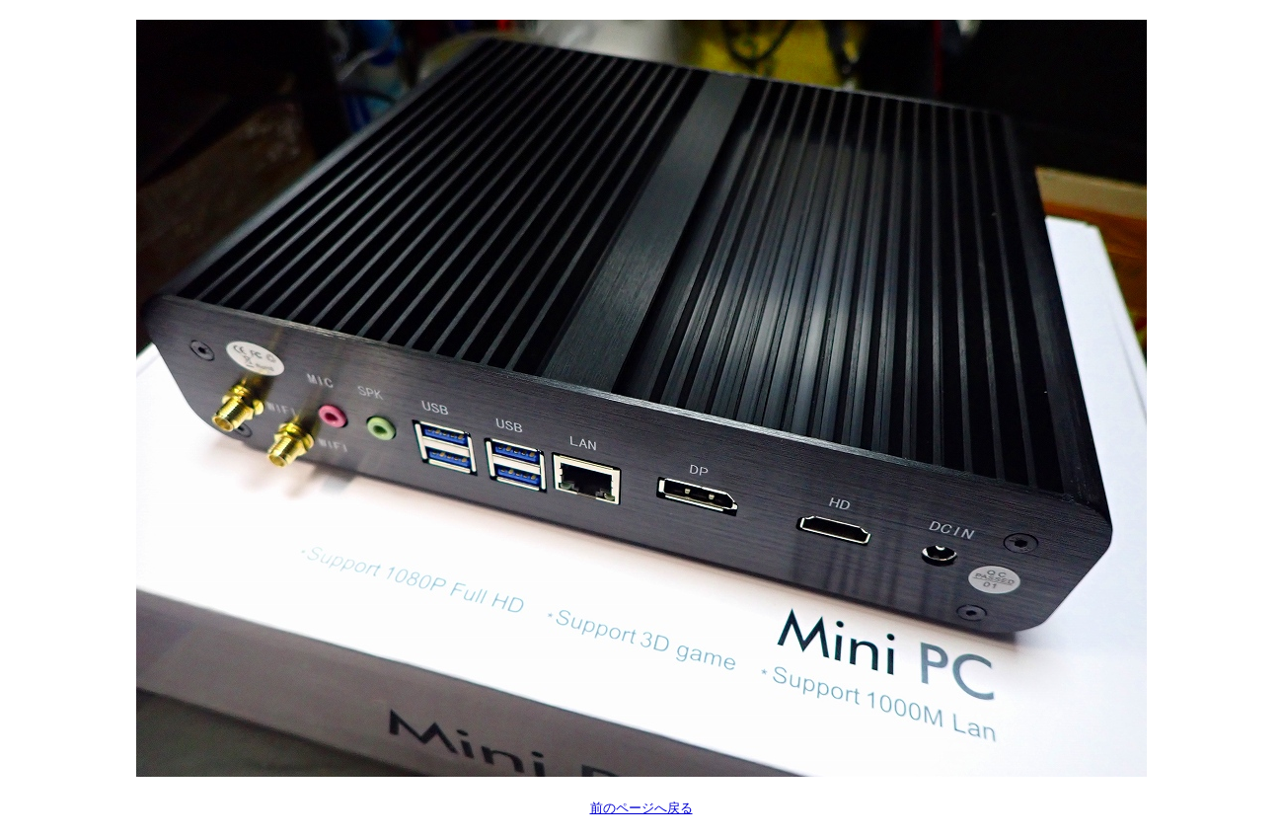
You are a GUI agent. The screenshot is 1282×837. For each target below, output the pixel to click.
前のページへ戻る (641, 807)
